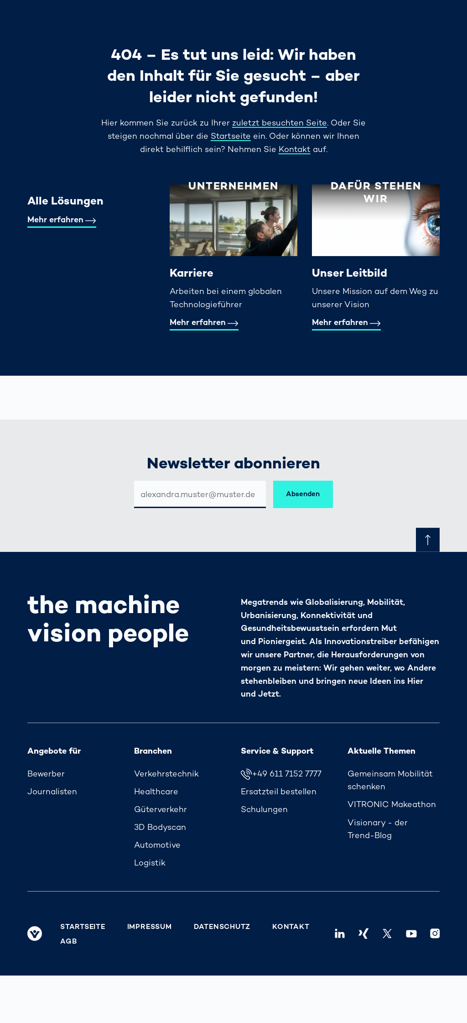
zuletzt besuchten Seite (279, 122)
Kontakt (295, 149)
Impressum (149, 926)
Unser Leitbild (349, 273)
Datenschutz (222, 926)
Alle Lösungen (65, 201)
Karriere (191, 273)
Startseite (231, 136)
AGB (68, 941)
